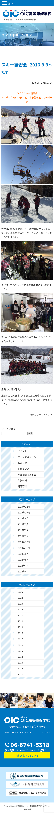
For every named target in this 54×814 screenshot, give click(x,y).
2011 (20, 674)
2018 (20, 633)
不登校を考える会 (27, 474)
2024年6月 (23, 571)
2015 (20, 650)
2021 (20, 615)
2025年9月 (23, 518)
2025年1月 (23, 536)
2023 (20, 603)
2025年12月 (24, 506)
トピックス (23, 468)
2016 (20, 645)
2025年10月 (24, 512)
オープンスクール (27, 457)
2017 (20, 639)
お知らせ (22, 462)
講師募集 (22, 486)
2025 (20, 591)
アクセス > (45, 732)
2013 (20, 662)
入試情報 (22, 480)
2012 (20, 668)
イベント (22, 451)
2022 (20, 609)
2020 (20, 621)
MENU (11, 4)
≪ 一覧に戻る (8, 429)
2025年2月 (23, 530)
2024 (20, 597)
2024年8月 (23, 559)
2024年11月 (24, 548)
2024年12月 (24, 542)
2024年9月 (23, 553)
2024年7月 (23, 565)
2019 (20, 627)
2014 (20, 656)
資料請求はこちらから (27, 755)
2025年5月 (23, 524)
